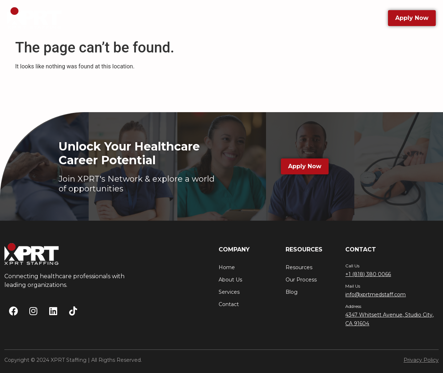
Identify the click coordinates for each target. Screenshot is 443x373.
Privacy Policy (421, 360)
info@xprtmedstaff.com (375, 294)
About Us (128, 17)
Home (227, 267)
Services (197, 17)
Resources (243, 18)
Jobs (163, 17)
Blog (283, 17)
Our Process (301, 279)
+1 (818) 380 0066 (368, 274)
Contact (317, 17)
